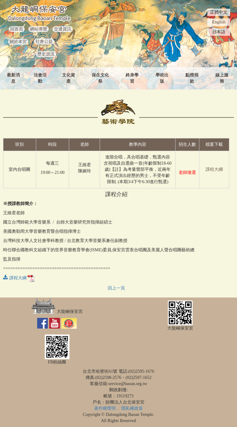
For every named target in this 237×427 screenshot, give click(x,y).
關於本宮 (18, 41)
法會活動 (40, 78)
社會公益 (44, 41)
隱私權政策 (132, 408)
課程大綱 (214, 169)
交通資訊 (62, 29)
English (219, 22)
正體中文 (218, 12)
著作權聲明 (105, 408)
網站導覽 (38, 29)
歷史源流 (46, 54)
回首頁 (16, 29)
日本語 (218, 32)
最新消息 (13, 78)
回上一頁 (116, 288)
